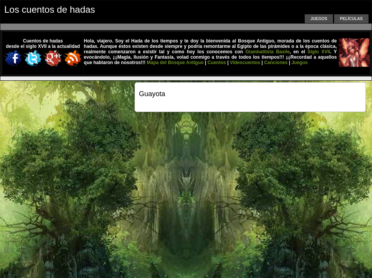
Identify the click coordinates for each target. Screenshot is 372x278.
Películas (351, 19)
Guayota (152, 94)
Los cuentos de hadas (49, 9)
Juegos (319, 19)
